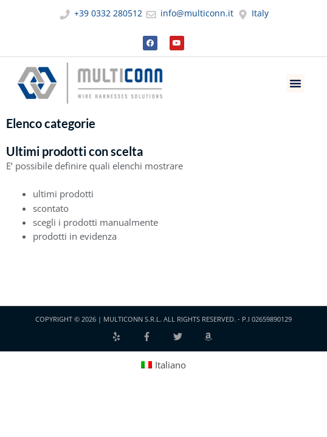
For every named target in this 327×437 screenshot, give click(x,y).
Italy (252, 13)
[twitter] (187, 336)
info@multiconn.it (189, 13)
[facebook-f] (156, 336)
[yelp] (126, 336)
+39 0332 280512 (100, 13)
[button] (295, 83)
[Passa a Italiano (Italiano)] (164, 364)
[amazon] (210, 336)
